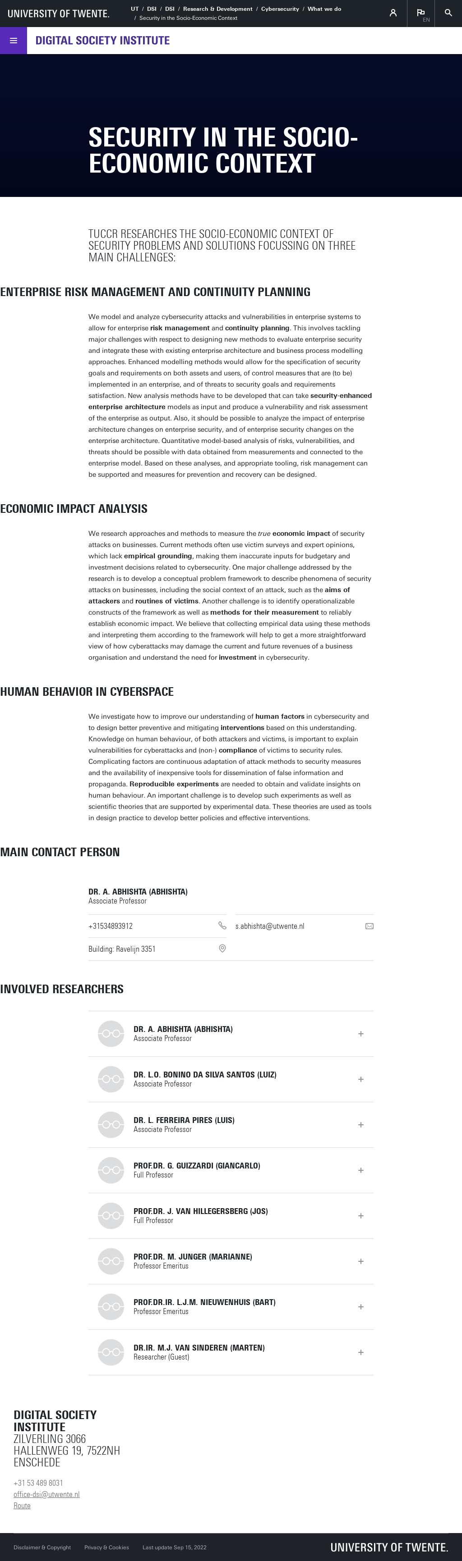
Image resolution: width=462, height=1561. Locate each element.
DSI (152, 9)
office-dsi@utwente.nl (47, 1494)
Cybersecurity (280, 9)
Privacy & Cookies (106, 1547)
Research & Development (218, 9)
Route (22, 1506)
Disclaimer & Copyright (42, 1547)
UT (135, 9)
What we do (324, 9)
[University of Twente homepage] (58, 13)
